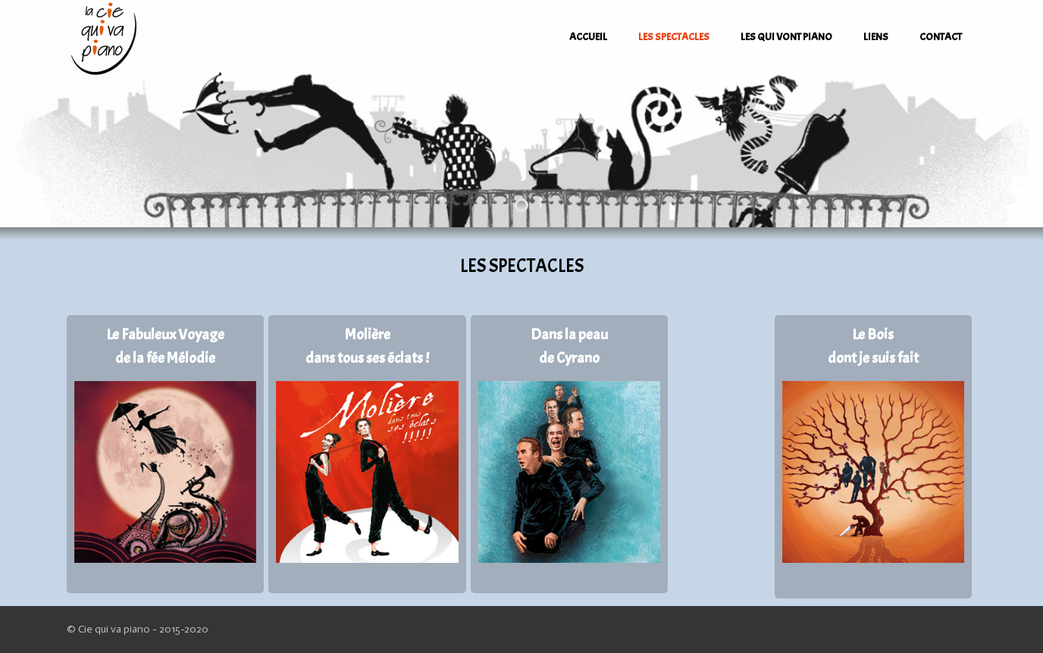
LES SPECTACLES (673, 36)
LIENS (875, 36)
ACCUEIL (588, 36)
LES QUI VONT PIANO (786, 36)
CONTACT (940, 36)
